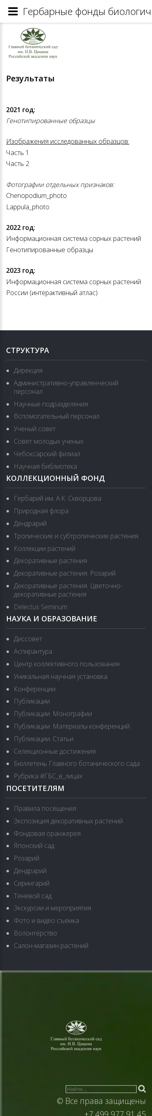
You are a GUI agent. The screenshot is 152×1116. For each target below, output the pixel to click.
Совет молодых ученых (48, 441)
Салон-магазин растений (51, 945)
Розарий (26, 858)
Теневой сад (32, 895)
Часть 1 (17, 152)
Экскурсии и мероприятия (52, 907)
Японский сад (34, 845)
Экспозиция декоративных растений (68, 820)
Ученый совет (35, 428)
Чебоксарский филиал (47, 453)
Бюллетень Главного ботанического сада (77, 763)
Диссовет (28, 638)
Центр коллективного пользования (67, 663)
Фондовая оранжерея (47, 833)
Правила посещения (45, 808)
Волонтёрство (35, 933)
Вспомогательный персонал (56, 416)
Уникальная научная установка (60, 676)
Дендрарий (30, 523)
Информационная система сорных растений (73, 238)
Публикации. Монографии (53, 713)
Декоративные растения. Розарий (65, 573)
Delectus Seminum (40, 606)
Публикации (32, 701)
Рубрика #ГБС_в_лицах (48, 776)
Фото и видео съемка (46, 920)
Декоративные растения (50, 560)
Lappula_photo (27, 206)
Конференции (35, 688)
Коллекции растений (44, 548)
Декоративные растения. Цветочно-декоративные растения (68, 590)
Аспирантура (33, 651)
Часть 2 (17, 163)
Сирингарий (31, 883)
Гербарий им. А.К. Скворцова (57, 498)
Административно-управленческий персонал (66, 387)
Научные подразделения (51, 404)
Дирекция (28, 370)
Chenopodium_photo (36, 195)
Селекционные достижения (55, 751)
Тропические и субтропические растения (76, 535)
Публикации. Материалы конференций (72, 726)
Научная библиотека (45, 466)
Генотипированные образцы (50, 120)
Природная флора (41, 510)
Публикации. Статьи (43, 738)
